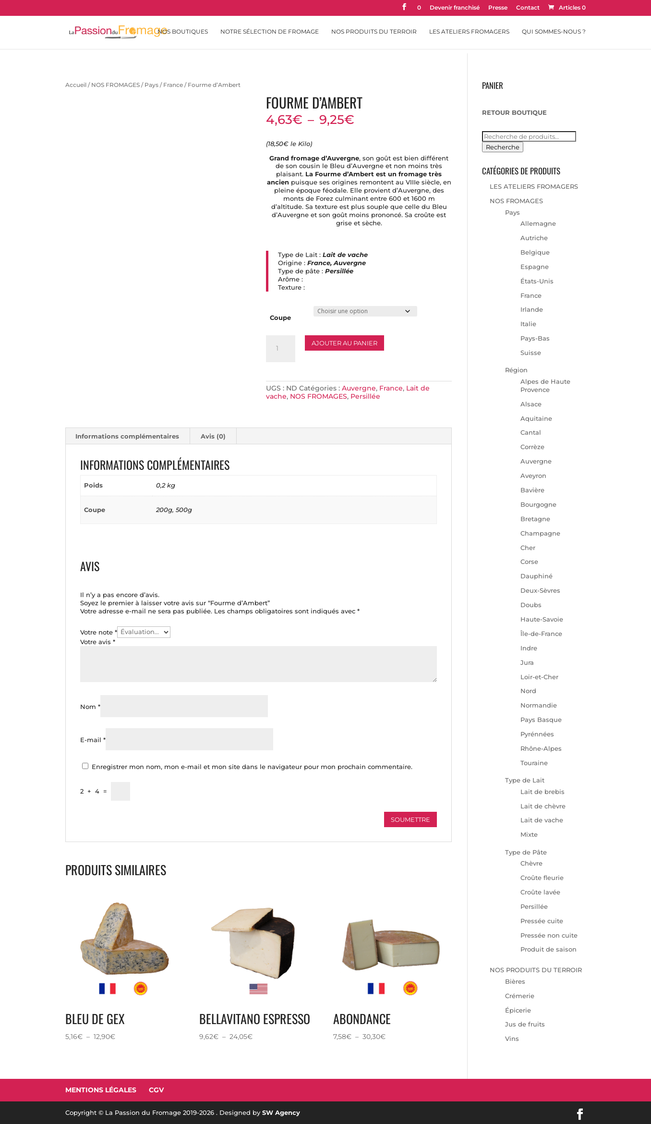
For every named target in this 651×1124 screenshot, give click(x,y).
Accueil (75, 84)
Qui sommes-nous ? (554, 31)
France (173, 84)
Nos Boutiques (182, 31)
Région (516, 370)
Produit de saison (548, 949)
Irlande (531, 309)
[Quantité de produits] (280, 348)
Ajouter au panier (344, 343)
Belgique (535, 252)
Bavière (532, 490)
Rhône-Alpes (541, 748)
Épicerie (518, 1010)
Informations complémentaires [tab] (127, 436)
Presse (497, 8)
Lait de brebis (542, 791)
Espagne (534, 266)
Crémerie (519, 996)
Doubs (531, 605)
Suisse (530, 352)
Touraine (534, 763)
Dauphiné (536, 576)
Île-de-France (541, 633)
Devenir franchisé (455, 8)
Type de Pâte (526, 852)
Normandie (538, 705)
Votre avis (97, 642)
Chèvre (531, 863)
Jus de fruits (525, 1024)
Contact (528, 8)
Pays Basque (541, 719)
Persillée (365, 396)
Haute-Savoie (541, 619)
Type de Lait (524, 780)
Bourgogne (538, 504)
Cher (527, 547)
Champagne (540, 533)
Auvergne (359, 388)
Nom (90, 706)
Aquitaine (536, 418)
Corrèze (532, 447)
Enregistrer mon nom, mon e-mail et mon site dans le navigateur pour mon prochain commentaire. (252, 766)
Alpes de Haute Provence (545, 385)
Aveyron (533, 475)
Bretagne (535, 519)
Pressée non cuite (549, 935)
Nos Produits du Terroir (374, 31)
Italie (528, 324)
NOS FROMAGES (115, 84)
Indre (528, 648)
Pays (151, 84)
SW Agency (281, 1112)
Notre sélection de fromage (269, 31)
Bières (515, 981)
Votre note (98, 631)
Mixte (529, 834)
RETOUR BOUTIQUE (514, 112)
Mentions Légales (100, 1090)
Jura (527, 662)
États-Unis (537, 281)
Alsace (531, 404)
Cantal (530, 432)
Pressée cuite (541, 921)
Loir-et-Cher (539, 677)
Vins (512, 1038)
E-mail (93, 740)
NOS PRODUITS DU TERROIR (536, 970)
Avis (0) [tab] (213, 436)
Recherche (502, 147)
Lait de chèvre (543, 806)
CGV (156, 1090)
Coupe (280, 317)
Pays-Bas (535, 338)
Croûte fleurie (542, 877)
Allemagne (538, 223)
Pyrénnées (537, 734)
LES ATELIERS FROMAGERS (534, 186)
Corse (529, 561)
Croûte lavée (540, 892)
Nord (528, 691)
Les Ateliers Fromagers (469, 31)
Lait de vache (541, 820)
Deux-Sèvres (540, 590)
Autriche (534, 238)
